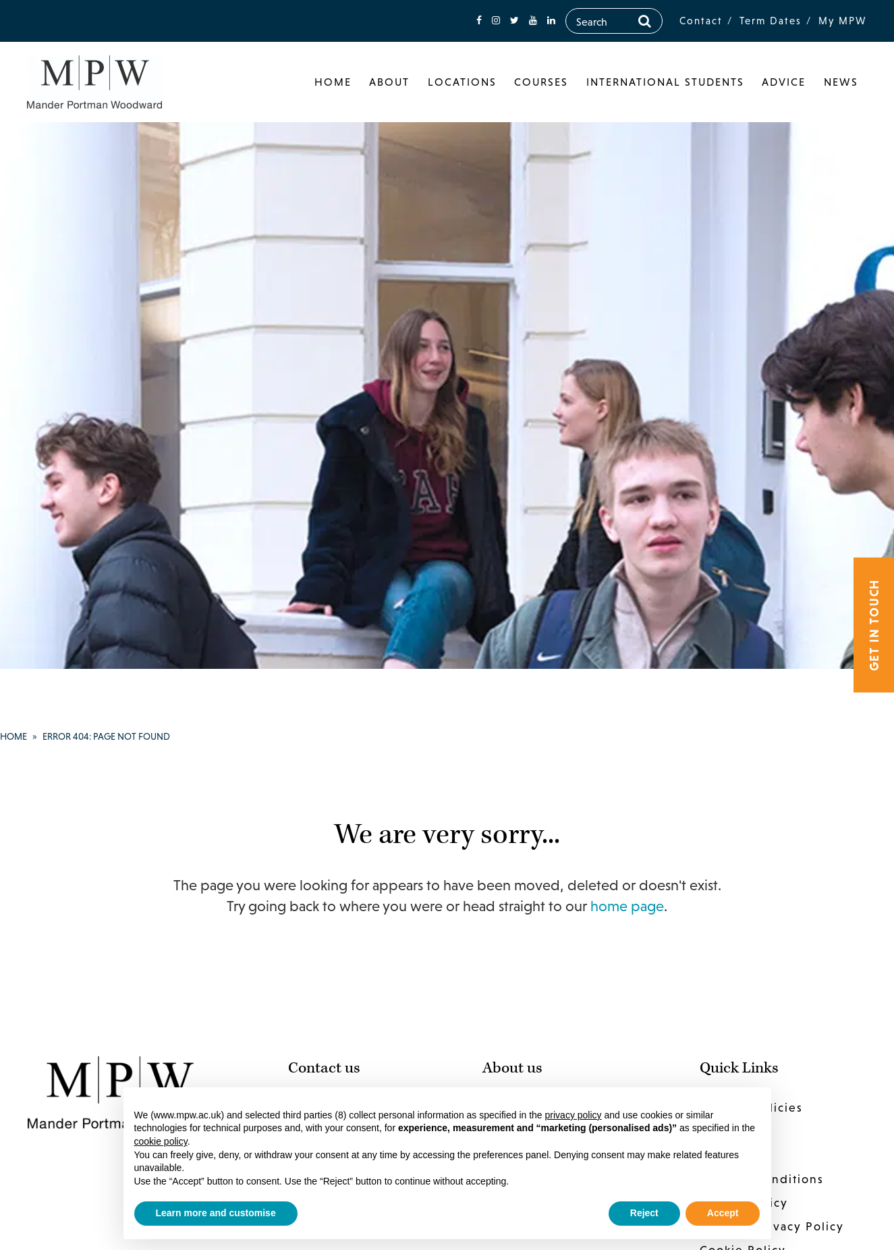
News (841, 82)
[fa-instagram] (496, 20)
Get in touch (874, 625)
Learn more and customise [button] (216, 1212)
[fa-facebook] (479, 20)
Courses (541, 82)
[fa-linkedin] (551, 20)
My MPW (842, 20)
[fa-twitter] (514, 20)
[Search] (644, 20)
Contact (701, 20)
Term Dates (770, 20)
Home (333, 82)
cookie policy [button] (161, 1141)
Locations (462, 82)
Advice (784, 82)
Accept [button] (723, 1212)
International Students (665, 82)
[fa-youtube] (533, 20)
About (389, 82)
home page (627, 906)
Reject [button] (644, 1212)
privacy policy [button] (573, 1115)
